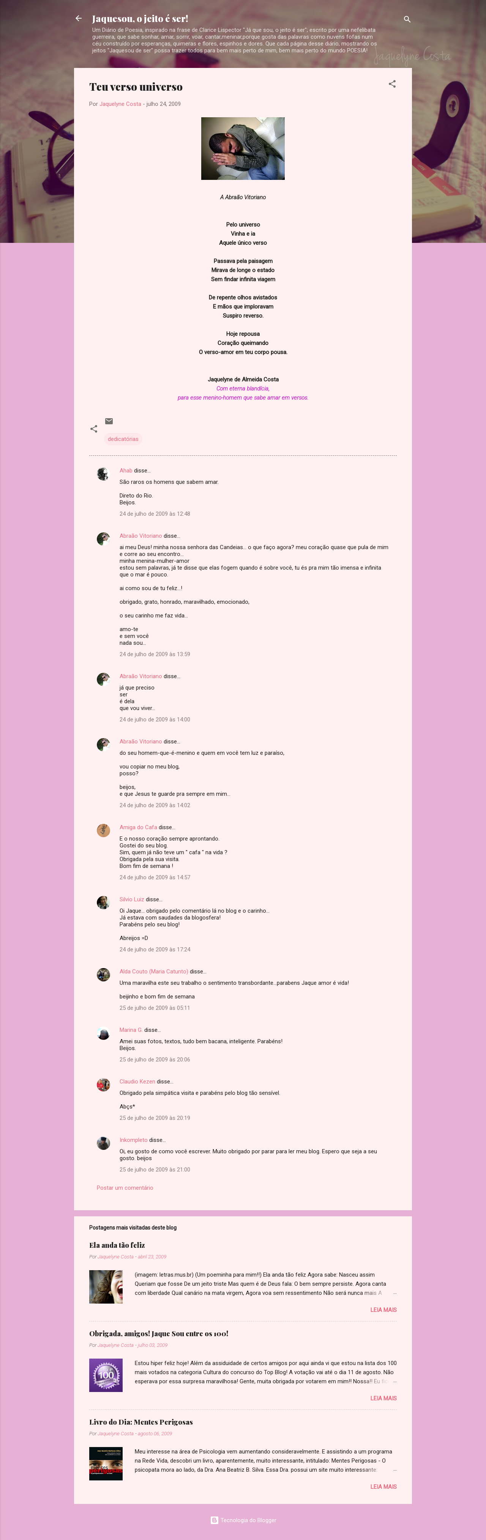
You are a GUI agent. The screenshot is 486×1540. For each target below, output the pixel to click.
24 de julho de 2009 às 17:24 (155, 949)
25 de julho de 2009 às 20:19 (155, 1118)
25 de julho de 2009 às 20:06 (155, 1059)
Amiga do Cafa (138, 827)
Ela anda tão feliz (117, 1245)
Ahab (126, 470)
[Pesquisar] (407, 20)
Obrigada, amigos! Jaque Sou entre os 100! (158, 1333)
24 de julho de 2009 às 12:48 (155, 513)
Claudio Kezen (137, 1081)
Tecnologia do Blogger (243, 1520)
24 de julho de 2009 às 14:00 (155, 719)
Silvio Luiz (132, 899)
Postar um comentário (125, 1187)
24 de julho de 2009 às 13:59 (155, 654)
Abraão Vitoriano (141, 535)
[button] (392, 85)
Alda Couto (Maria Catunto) (154, 971)
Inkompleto (134, 1140)
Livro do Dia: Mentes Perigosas (141, 1422)
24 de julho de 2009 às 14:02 (155, 805)
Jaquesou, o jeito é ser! (140, 18)
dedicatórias (123, 439)
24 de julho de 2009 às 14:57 (155, 877)
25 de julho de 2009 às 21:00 (155, 1169)
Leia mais (384, 1310)
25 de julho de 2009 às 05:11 (155, 1008)
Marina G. (131, 1030)
